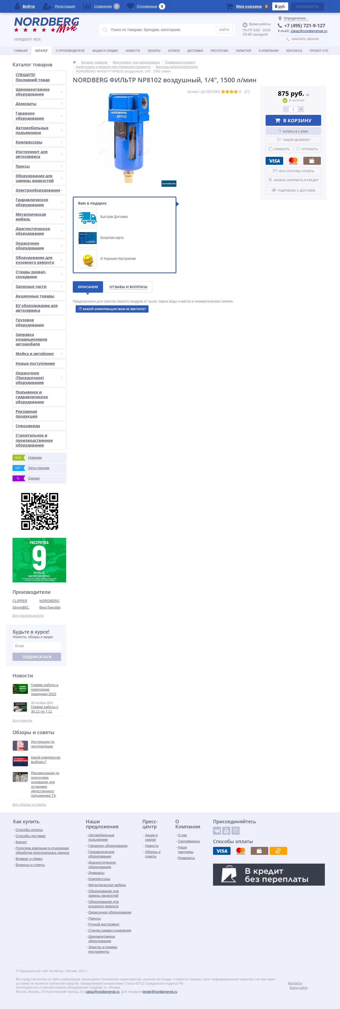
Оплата (174, 50)
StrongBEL (20, 607)
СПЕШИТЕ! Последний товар (33, 77)
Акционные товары (35, 295)
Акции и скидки (105, 50)
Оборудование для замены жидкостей (39, 178)
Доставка (195, 50)
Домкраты (39, 103)
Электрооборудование (39, 190)
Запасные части (39, 286)
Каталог (41, 50)
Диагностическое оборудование (39, 231)
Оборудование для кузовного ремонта (39, 260)
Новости (133, 50)
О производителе (70, 50)
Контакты (294, 50)
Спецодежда (28, 425)
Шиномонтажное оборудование (39, 92)
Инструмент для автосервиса (39, 154)
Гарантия (243, 50)
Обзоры (154, 50)
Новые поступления (35, 363)
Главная (20, 50)
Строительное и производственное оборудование (34, 440)
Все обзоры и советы (29, 805)
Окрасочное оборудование (39, 245)
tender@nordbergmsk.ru (160, 992)
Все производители (28, 616)
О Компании (269, 50)
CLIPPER (19, 601)
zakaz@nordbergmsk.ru (309, 31)
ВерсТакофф (50, 607)
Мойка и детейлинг (39, 353)
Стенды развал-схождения (39, 274)
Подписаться (37, 656)
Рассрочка (219, 50)
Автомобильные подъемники (39, 130)
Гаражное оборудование (39, 115)
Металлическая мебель (39, 217)
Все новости (22, 720)
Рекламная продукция (26, 414)
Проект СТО (319, 50)
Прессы (39, 166)
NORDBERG (50, 601)
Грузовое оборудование (30, 322)
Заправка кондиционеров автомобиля (31, 339)
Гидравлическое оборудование (39, 202)
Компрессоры (39, 142)
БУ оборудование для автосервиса (37, 308)
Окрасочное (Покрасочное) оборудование (39, 377)
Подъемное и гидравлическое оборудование (32, 396)
